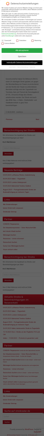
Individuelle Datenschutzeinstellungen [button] (22, 63)
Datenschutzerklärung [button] (22, 67)
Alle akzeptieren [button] (22, 50)
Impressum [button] (32, 67)
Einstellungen (9, 36)
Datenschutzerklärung (9, 34)
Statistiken (21, 40)
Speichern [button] (22, 56)
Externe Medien (8, 43)
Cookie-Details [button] (12, 67)
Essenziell (6, 40)
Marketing (36, 40)
